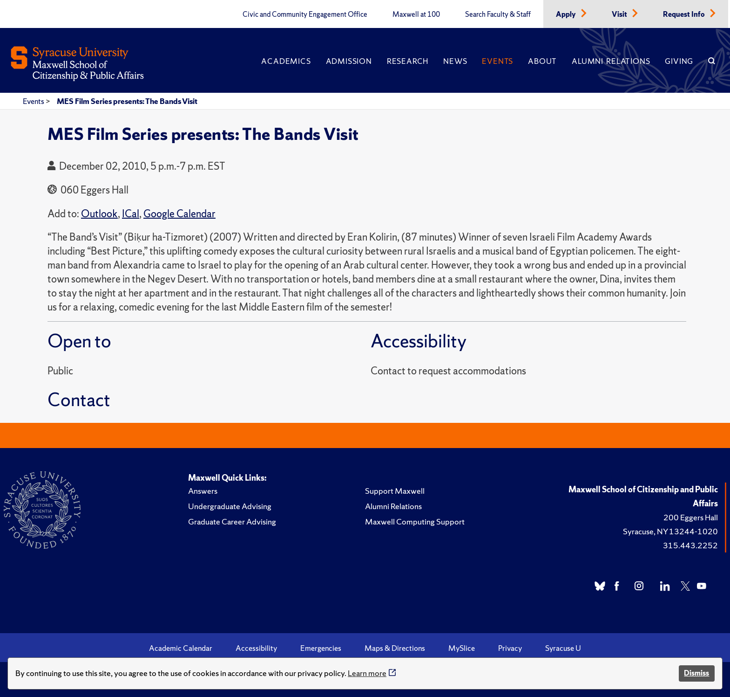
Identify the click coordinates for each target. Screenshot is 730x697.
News (455, 61)
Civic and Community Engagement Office (305, 14)
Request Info (684, 14)
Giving (679, 61)
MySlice (461, 648)
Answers (202, 490)
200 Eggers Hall (690, 517)
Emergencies (320, 648)
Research (407, 61)
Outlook (99, 214)
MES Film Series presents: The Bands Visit (127, 101)
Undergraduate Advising (229, 506)
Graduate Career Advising (232, 521)
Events (497, 61)
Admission (349, 61)
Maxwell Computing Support (415, 521)
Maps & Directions (395, 648)
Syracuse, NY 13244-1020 (670, 531)
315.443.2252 (690, 545)
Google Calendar (179, 214)
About (542, 61)
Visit (620, 14)
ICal (130, 214)
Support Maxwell (395, 490)
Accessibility (256, 648)
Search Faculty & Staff (498, 14)
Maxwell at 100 (416, 14)
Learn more (367, 673)
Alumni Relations (611, 61)
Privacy (510, 648)
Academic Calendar (180, 648)
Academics (286, 61)
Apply (566, 14)
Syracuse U (563, 648)
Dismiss (696, 673)
